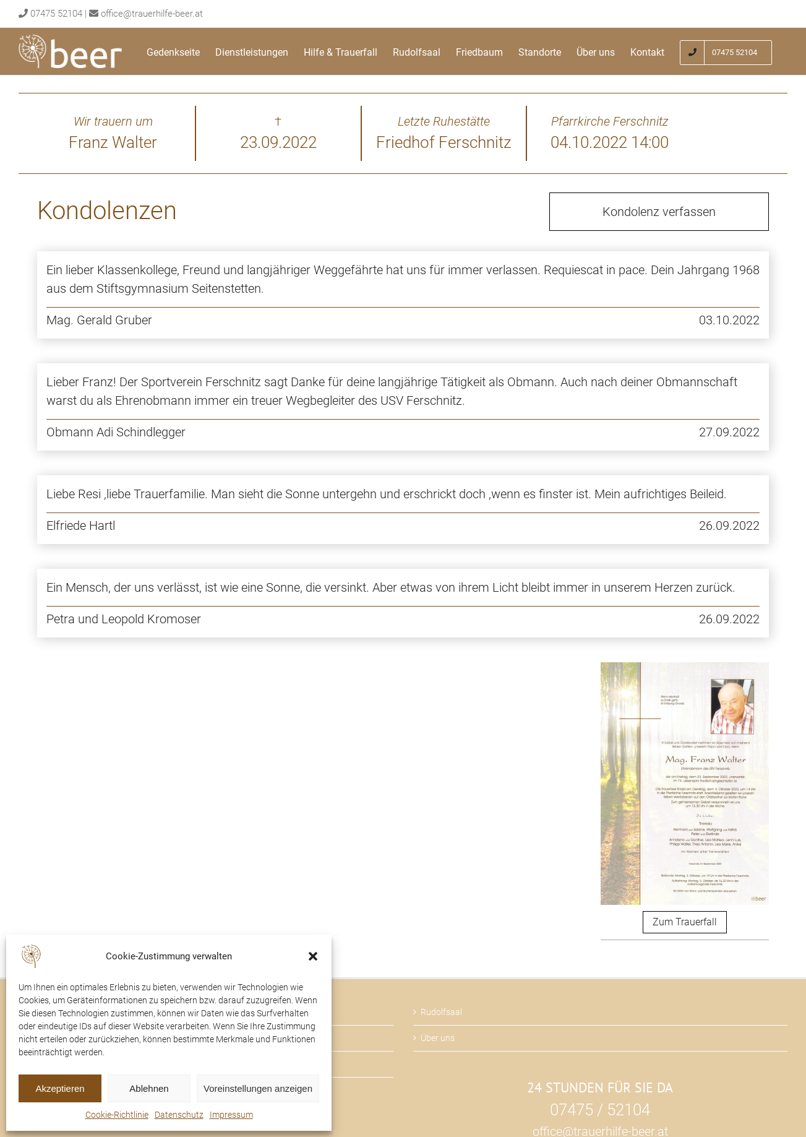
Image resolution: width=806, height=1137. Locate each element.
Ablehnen (148, 1088)
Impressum (231, 1115)
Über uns (438, 1038)
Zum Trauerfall (685, 922)
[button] (313, 956)
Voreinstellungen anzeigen (258, 1088)
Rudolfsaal (441, 1012)
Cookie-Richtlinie (116, 1115)
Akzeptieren (59, 1088)
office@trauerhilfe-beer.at (152, 13)
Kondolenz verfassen (659, 211)
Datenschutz (179, 1115)
